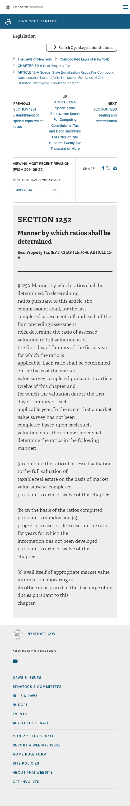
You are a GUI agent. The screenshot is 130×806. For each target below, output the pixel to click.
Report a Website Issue (37, 745)
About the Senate (31, 723)
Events (20, 714)
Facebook (102, 167)
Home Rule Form (30, 754)
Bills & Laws (25, 696)
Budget (20, 705)
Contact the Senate (33, 736)
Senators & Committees (37, 687)
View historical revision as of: (37, 180)
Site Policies (26, 763)
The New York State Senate (28, 7)
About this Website (33, 772)
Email (114, 168)
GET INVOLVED (26, 782)
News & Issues (27, 677)
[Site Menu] (125, 7)
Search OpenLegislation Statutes (86, 47)
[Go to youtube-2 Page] (16, 661)
